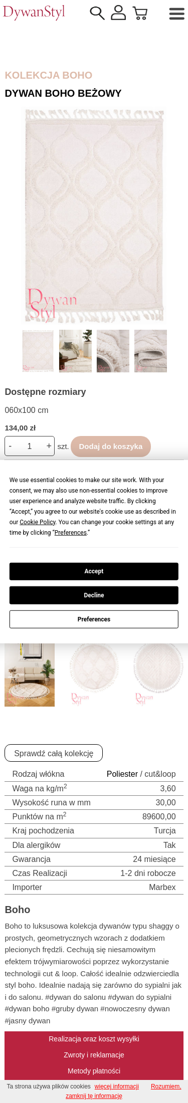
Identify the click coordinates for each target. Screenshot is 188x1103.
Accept (94, 571)
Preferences (94, 618)
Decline (94, 595)
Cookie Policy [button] (37, 521)
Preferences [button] (71, 532)
